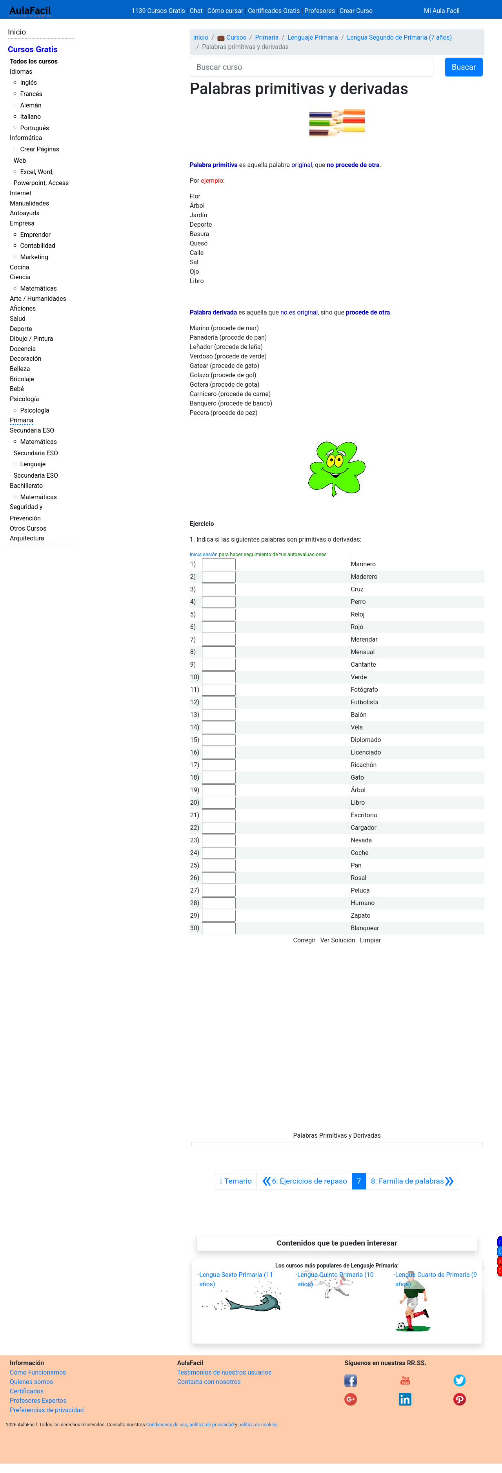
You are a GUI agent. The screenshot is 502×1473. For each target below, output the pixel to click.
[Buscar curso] (311, 67)
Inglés (28, 82)
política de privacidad (211, 1425)
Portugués (34, 128)
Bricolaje (22, 379)
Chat (196, 11)
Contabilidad (37, 245)
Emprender (35, 234)
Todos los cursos (34, 61)
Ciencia (20, 277)
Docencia (23, 349)
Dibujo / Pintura (31, 338)
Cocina (19, 267)
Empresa (22, 223)
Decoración (26, 358)
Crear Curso (356, 11)
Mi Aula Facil (442, 11)
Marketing (34, 257)
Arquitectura (27, 538)
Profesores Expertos (38, 1400)
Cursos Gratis (33, 49)
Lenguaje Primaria (312, 37)
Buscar (464, 67)
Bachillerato (26, 485)
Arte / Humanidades (38, 298)
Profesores (319, 11)
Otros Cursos (28, 528)
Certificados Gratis (274, 11)
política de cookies (258, 1425)
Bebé (17, 389)
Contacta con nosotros (209, 1382)
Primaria (21, 420)
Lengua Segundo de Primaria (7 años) (399, 37)
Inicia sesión (204, 554)
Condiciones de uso (166, 1425)
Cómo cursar (225, 11)
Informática (26, 138)
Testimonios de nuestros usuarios (224, 1372)
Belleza (20, 369)
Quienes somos (31, 1382)
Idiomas (21, 71)
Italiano (30, 116)
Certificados (27, 1391)
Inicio (17, 31)
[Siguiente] (413, 1181)
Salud (17, 318)
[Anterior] (304, 1181)
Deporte (21, 329)
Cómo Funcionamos (38, 1372)
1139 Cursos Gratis (159, 11)
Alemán (30, 105)
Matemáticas (38, 288)
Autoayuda (25, 213)
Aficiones (23, 308)
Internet (20, 193)
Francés (31, 94)
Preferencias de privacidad (47, 1410)
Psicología (24, 399)
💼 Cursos (231, 37)
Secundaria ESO (32, 430)
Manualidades (29, 203)
